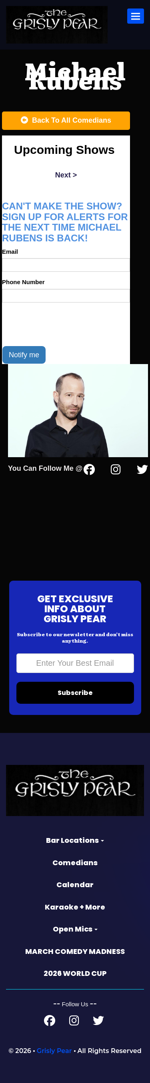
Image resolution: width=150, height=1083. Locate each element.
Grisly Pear (54, 1051)
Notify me (24, 355)
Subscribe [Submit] (75, 692)
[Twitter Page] (142, 471)
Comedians (75, 863)
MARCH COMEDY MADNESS (75, 951)
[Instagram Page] (116, 471)
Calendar (75, 885)
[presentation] (63, 324)
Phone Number (23, 282)
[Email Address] (75, 663)
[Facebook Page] (49, 1022)
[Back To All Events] (66, 120)
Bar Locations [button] (75, 840)
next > (66, 175)
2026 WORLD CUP (75, 973)
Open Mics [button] (75, 929)
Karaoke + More (75, 907)
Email (10, 251)
